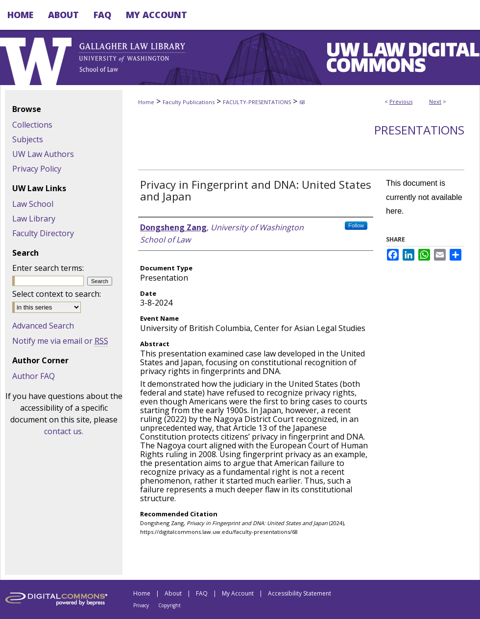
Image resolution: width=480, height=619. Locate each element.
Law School (32, 204)
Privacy (141, 605)
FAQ (202, 593)
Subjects (27, 139)
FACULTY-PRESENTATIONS (257, 102)
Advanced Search (43, 325)
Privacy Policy (36, 168)
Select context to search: (56, 293)
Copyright (169, 605)
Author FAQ (33, 376)
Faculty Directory (43, 233)
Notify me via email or (60, 340)
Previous (400, 101)
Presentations (419, 130)
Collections (32, 124)
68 (302, 102)
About (173, 593)
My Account (238, 593)
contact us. (63, 431)
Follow (356, 225)
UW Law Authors (43, 154)
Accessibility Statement (299, 593)
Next (435, 101)
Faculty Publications (189, 102)
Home (146, 102)
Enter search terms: (48, 268)
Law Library (33, 218)
